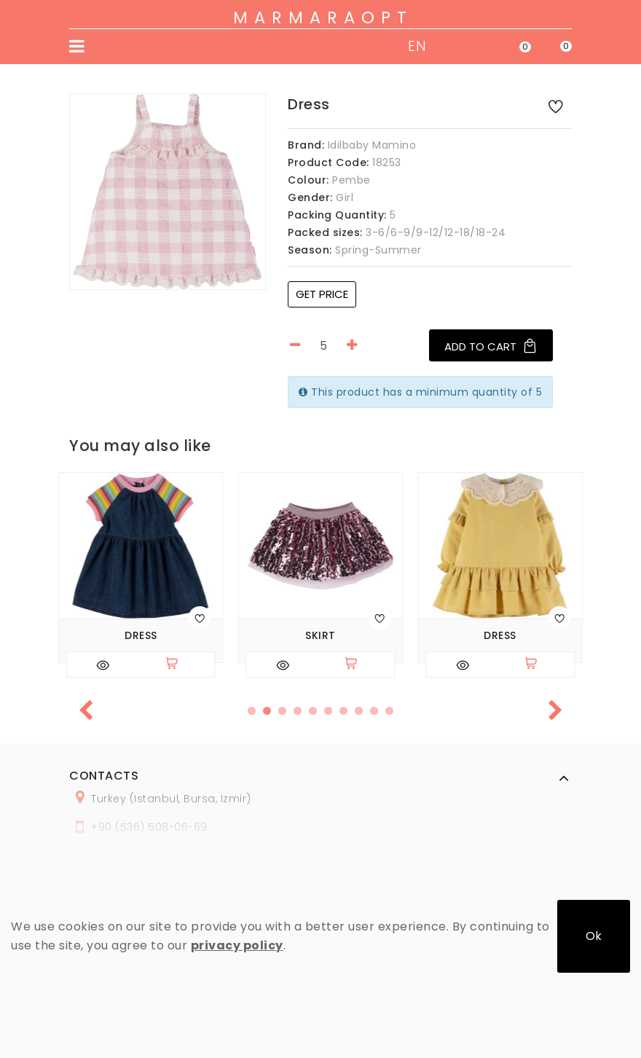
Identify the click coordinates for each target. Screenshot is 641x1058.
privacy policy (237, 945)
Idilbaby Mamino (372, 145)
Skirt (320, 635)
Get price (322, 294)
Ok (594, 936)
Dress (141, 635)
